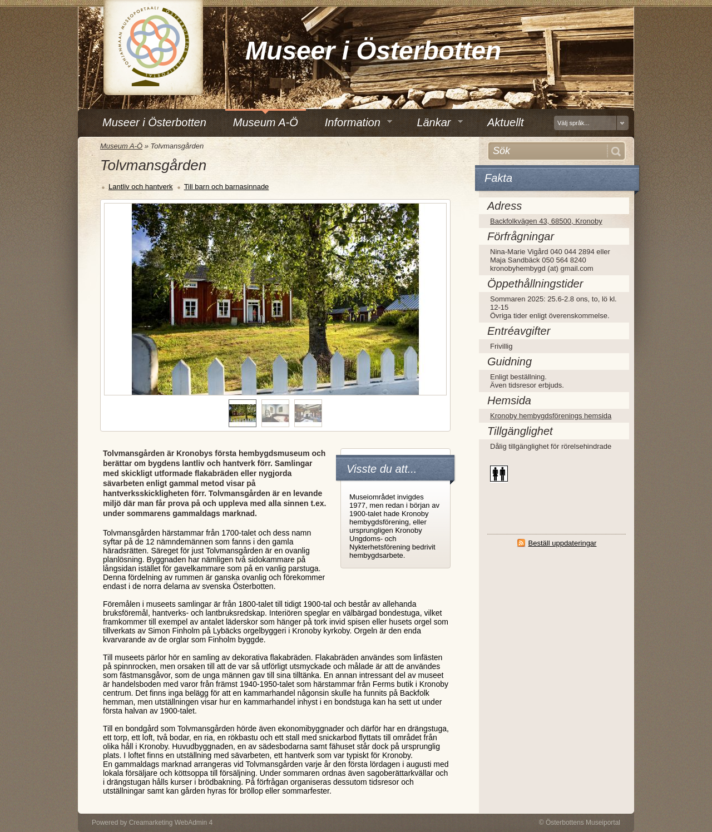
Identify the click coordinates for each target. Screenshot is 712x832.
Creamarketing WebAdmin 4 (171, 822)
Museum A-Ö (121, 146)
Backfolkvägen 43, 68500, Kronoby (546, 221)
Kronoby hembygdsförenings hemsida (550, 416)
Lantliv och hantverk (140, 186)
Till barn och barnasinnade (226, 186)
